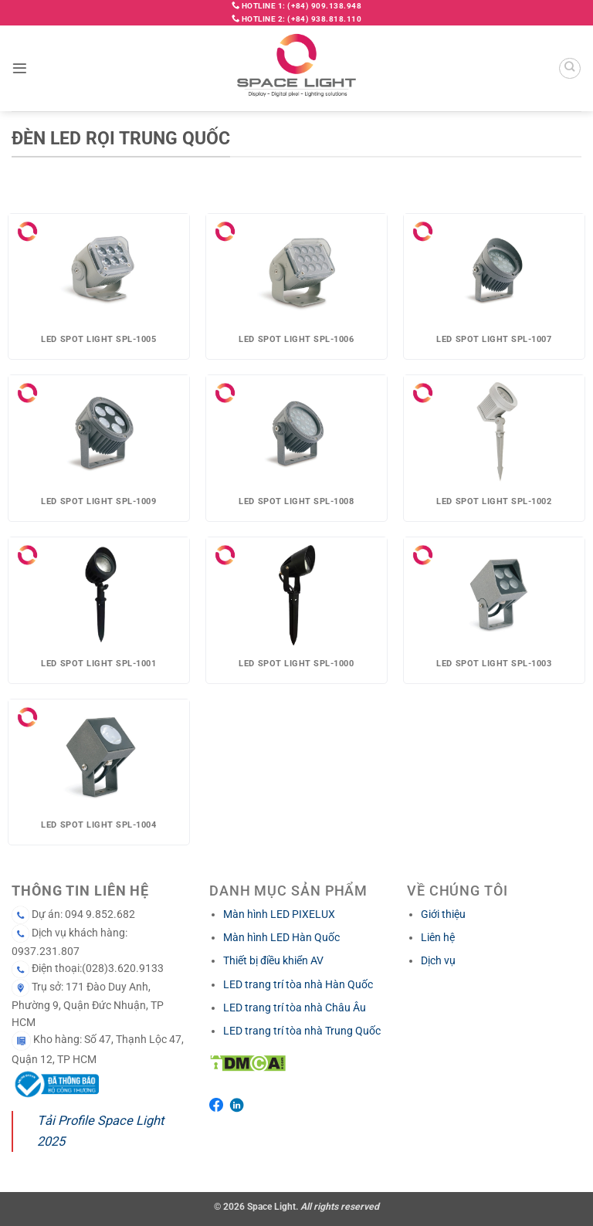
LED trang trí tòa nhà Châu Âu (294, 1007)
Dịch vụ (438, 960)
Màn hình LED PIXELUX (279, 914)
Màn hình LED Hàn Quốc (281, 937)
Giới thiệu (443, 914)
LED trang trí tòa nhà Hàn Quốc (298, 984)
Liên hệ (438, 937)
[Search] (570, 69)
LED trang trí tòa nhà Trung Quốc (302, 1030)
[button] (20, 68)
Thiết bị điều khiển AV (273, 960)
